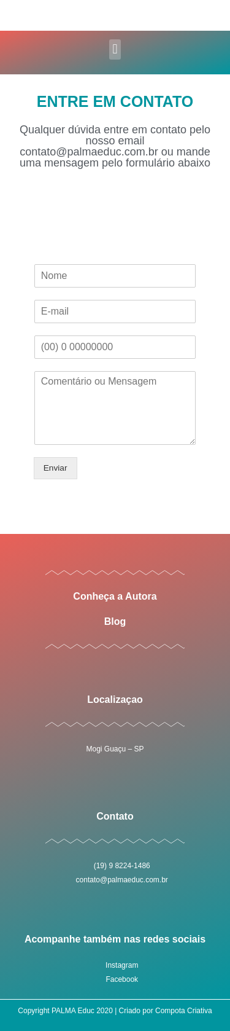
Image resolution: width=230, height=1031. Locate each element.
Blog (115, 621)
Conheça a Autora (114, 596)
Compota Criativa (183, 1010)
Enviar (55, 467)
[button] (115, 49)
